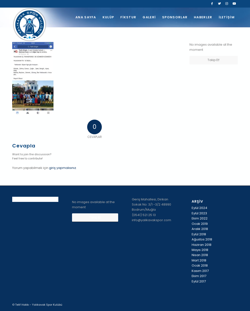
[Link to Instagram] (226, 3)
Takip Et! (213, 60)
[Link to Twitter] (219, 3)
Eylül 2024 (199, 208)
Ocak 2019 (200, 223)
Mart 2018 (199, 260)
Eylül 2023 (199, 213)
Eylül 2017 (199, 281)
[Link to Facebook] (212, 3)
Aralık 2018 (200, 229)
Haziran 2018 (201, 244)
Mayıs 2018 (200, 250)
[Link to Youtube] (234, 3)
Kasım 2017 (200, 271)
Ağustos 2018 (202, 239)
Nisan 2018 (200, 255)
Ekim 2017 (199, 276)
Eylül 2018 (199, 234)
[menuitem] (85, 17)
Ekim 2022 (200, 218)
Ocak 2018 (200, 265)
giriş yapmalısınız (62, 168)
